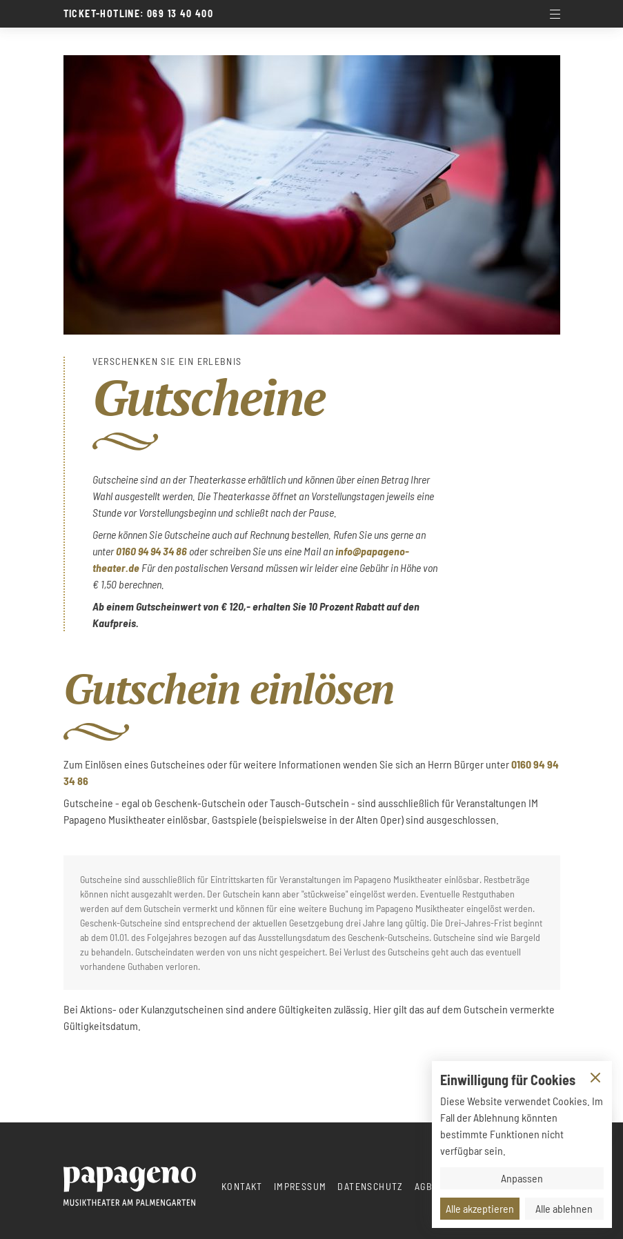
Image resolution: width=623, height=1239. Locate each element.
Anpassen (522, 1178)
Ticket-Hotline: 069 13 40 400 (138, 14)
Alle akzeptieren (480, 1208)
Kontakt (242, 1186)
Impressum (300, 1186)
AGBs (427, 1186)
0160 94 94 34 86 (151, 550)
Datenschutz (370, 1186)
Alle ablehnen (564, 1208)
